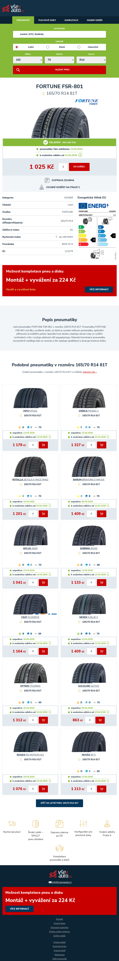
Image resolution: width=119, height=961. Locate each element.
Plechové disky (46, 20)
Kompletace (72, 20)
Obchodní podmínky (59, 927)
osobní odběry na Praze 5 (63, 187)
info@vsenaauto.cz (62, 881)
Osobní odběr (97, 20)
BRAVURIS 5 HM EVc (88, 480)
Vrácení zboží (59, 950)
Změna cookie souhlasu (59, 931)
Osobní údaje (59, 923)
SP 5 (89, 755)
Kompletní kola (59, 946)
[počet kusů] (62, 167)
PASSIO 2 (89, 411)
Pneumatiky (20, 20)
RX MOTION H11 (30, 755)
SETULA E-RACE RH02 (30, 480)
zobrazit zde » (90, 372)
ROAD (88, 549)
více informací (59, 281)
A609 (30, 549)
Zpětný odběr (59, 935)
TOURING (30, 686)
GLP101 (88, 686)
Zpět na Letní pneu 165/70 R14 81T (59, 803)
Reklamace (59, 954)
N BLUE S (88, 617)
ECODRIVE (30, 617)
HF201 (30, 411)
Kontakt (59, 918)
